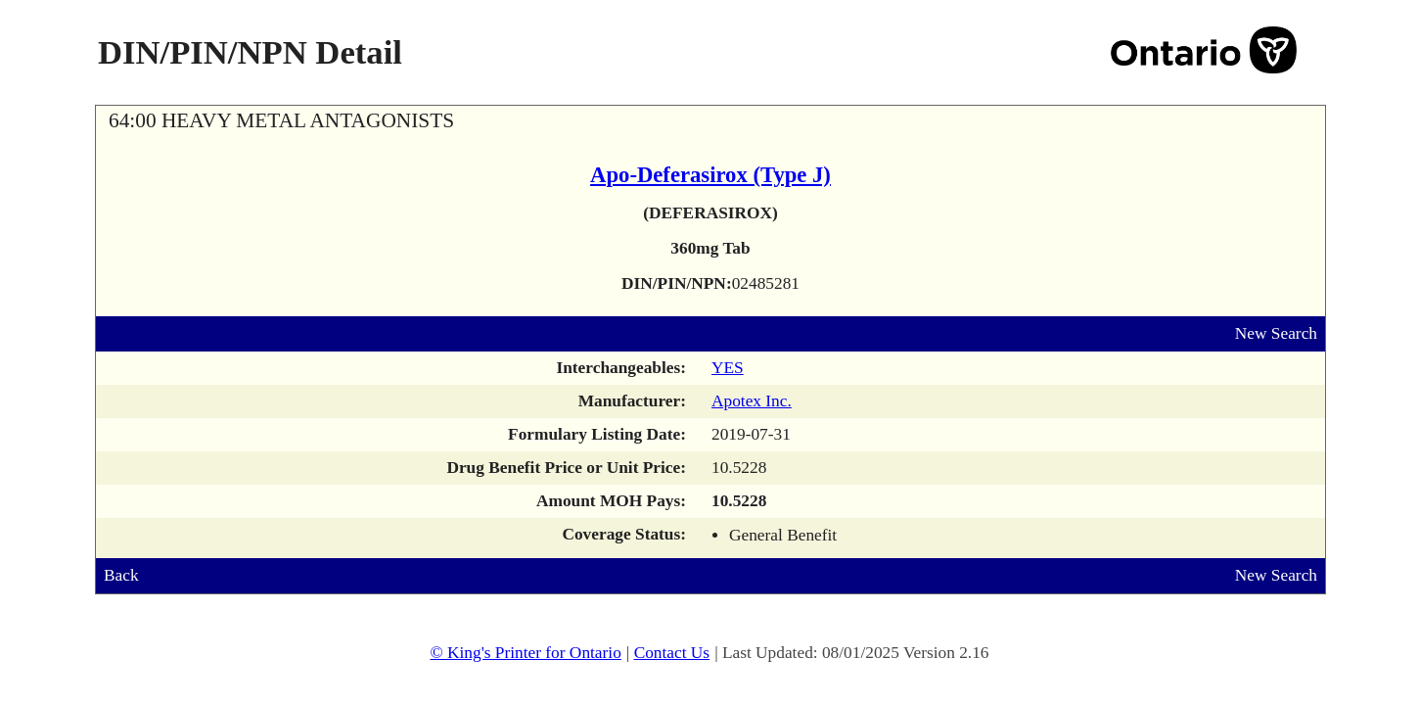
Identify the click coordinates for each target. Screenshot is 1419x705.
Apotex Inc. (751, 401)
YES (727, 367)
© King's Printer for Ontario (525, 652)
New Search (1276, 333)
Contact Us (672, 652)
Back (121, 575)
